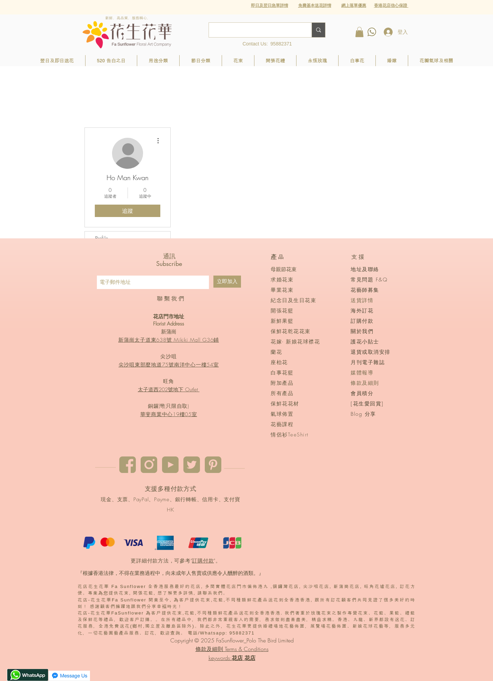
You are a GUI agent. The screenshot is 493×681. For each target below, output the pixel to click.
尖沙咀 (168, 356)
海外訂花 (362, 310)
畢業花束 (282, 290)
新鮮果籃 (282, 321)
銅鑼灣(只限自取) (168, 406)
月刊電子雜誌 (368, 362)
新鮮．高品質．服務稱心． (128, 18)
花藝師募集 (365, 290)
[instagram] (149, 464)
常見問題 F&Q (369, 279)
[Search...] (255, 30)
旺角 (168, 381)
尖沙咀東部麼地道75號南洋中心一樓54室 (169, 364)
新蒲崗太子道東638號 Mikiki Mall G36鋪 (168, 340)
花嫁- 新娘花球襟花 (295, 341)
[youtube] (170, 464)
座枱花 (279, 362)
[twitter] (191, 464)
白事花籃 (282, 372)
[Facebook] (127, 464)
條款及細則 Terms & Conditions (232, 649)
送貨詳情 (362, 300)
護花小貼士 (365, 341)
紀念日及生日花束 (293, 300)
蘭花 (276, 352)
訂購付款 (203, 560)
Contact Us (254, 44)
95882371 (281, 44)
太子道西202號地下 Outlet (169, 389)
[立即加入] (227, 282)
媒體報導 (362, 372)
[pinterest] (213, 464)
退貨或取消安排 (371, 352)
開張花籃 (282, 310)
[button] (353, 5)
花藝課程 (282, 424)
